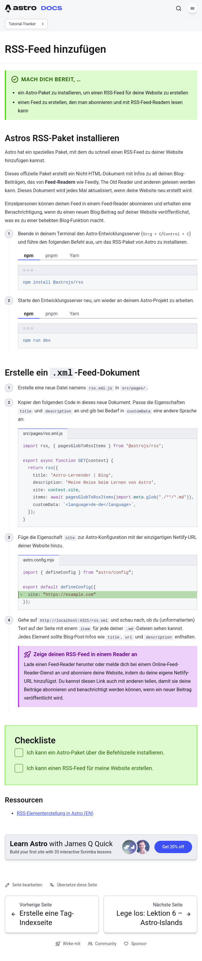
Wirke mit (67, 943)
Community (102, 943)
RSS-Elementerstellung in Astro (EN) (55, 813)
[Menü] (192, 8)
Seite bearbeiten (23, 885)
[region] (107, 483)
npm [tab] (29, 255)
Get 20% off (173, 847)
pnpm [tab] (51, 255)
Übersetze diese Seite (73, 885)
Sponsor (135, 943)
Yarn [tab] (74, 255)
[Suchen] (178, 8)
